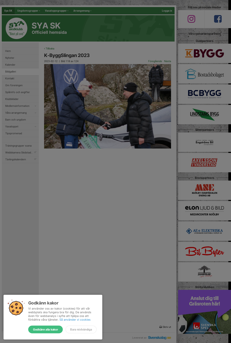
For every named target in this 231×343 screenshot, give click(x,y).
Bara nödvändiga (81, 329)
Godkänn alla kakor (45, 329)
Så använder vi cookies (74, 319)
